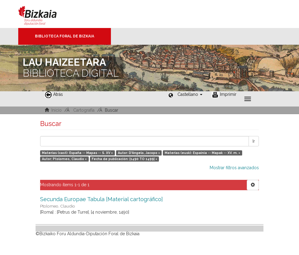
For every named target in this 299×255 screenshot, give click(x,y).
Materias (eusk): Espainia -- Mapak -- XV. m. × (202, 153)
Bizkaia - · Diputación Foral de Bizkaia (44, 14)
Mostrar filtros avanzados (234, 167)
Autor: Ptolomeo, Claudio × (64, 159)
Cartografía (84, 110)
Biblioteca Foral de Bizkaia (64, 36)
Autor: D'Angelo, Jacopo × (139, 153)
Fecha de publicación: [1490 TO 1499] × (124, 159)
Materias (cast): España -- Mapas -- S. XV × (77, 153)
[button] (190, 94)
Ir (254, 141)
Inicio (56, 110)
